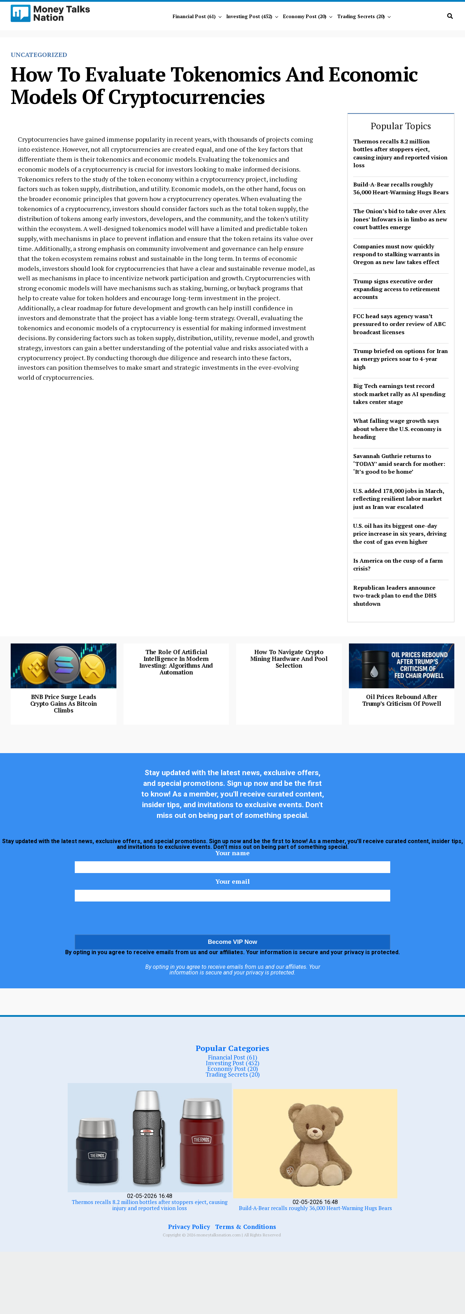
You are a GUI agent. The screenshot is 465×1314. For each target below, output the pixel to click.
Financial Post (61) (194, 16)
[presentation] (232, 983)
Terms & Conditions (245, 1289)
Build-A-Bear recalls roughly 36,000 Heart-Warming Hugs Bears (401, 188)
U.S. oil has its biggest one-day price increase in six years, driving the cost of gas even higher (399, 534)
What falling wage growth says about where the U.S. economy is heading (397, 429)
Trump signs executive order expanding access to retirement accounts (396, 289)
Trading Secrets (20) (361, 16)
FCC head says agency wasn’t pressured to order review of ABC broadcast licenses (399, 324)
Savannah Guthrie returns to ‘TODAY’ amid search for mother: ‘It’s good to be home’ (399, 464)
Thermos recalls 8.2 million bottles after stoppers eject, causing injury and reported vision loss (400, 153)
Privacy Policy (189, 1289)
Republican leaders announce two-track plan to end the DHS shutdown (395, 596)
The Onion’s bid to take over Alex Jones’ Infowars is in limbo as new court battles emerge (400, 219)
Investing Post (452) (249, 16)
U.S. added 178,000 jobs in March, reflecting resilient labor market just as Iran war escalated (398, 499)
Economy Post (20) (304, 16)
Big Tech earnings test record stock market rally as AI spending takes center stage (399, 394)
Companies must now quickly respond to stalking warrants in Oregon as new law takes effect (396, 254)
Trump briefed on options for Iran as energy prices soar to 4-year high (400, 359)
